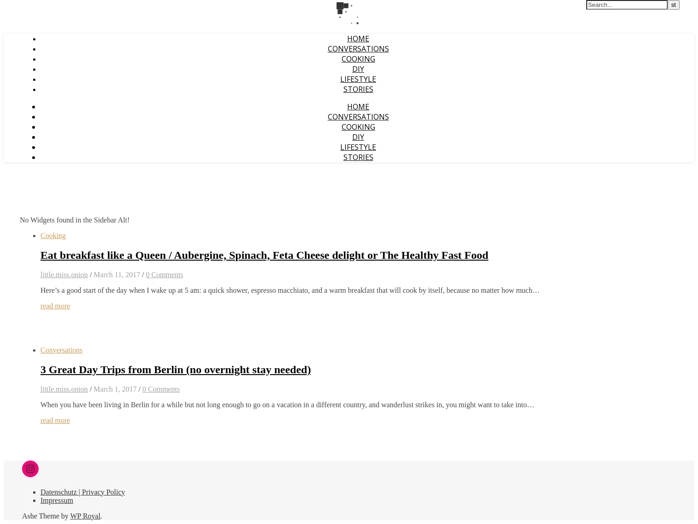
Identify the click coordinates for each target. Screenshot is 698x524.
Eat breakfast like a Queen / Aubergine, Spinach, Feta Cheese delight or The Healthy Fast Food (264, 255)
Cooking (358, 59)
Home (358, 39)
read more (55, 306)
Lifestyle (358, 79)
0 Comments (164, 275)
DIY (358, 69)
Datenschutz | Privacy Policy (82, 492)
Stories (358, 89)
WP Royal (85, 516)
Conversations (358, 49)
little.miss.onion (64, 275)
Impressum (56, 500)
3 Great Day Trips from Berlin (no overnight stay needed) (175, 370)
